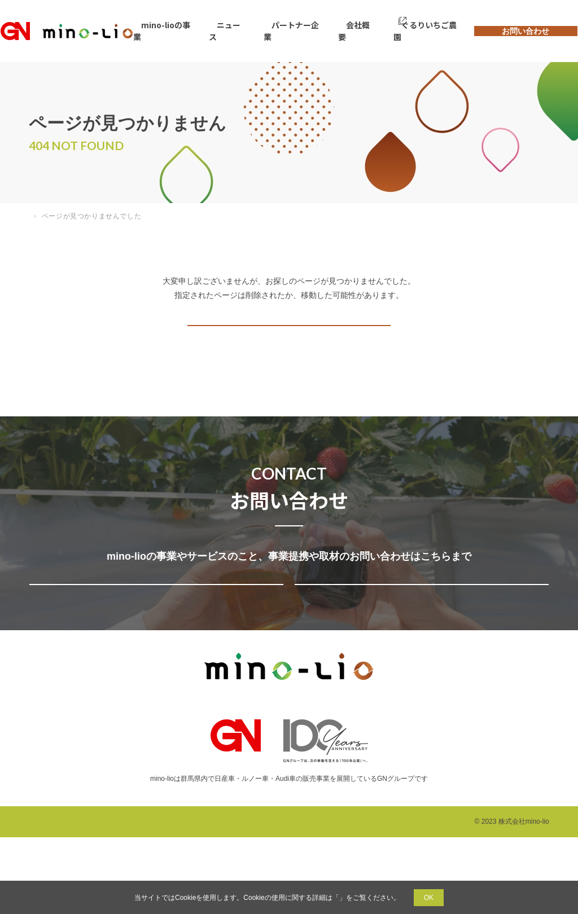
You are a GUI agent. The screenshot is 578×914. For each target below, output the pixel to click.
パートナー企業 (292, 31)
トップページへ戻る (286, 341)
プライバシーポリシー (339, 898)
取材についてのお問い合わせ (419, 638)
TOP (36, 216)
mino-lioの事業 (182, 31)
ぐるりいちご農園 (403, 31)
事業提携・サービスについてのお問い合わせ (153, 638)
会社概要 (346, 31)
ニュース (238, 31)
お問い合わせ (510, 31)
